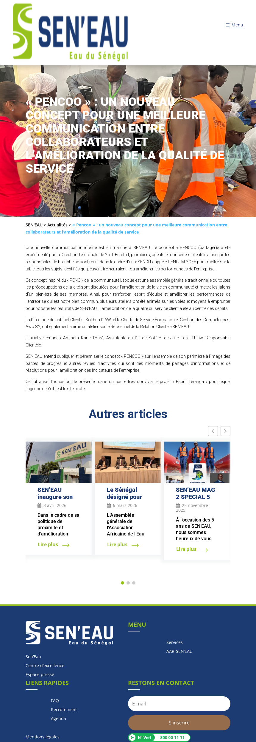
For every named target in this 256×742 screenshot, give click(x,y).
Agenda (58, 718)
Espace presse (40, 674)
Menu (234, 25)
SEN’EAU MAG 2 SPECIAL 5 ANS (195, 497)
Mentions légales (43, 737)
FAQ (55, 701)
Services (174, 642)
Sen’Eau (33, 657)
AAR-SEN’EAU (179, 651)
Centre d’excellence (45, 666)
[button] (225, 431)
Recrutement (64, 710)
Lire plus (48, 544)
